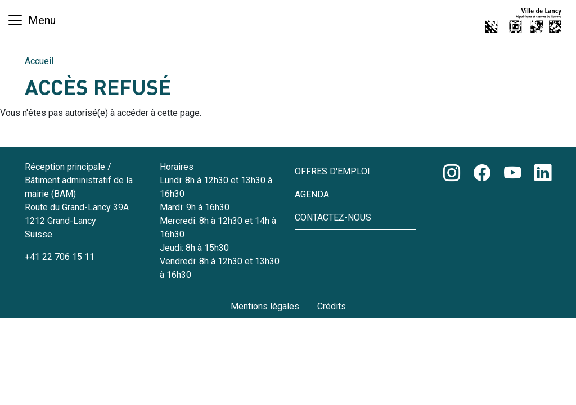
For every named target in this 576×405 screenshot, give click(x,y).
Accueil (39, 61)
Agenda (312, 194)
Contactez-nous (333, 217)
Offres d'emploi (332, 171)
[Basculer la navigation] (31, 20)
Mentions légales (265, 306)
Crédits (331, 306)
